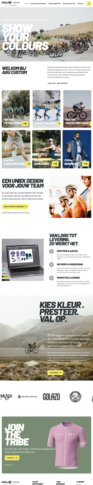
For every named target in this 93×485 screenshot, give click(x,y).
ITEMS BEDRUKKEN (54, 3)
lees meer (54, 373)
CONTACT (80, 3)
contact (10, 458)
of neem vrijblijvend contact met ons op (16, 212)
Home (26, 3)
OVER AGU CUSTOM (69, 3)
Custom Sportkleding (38, 3)
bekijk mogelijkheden (14, 207)
